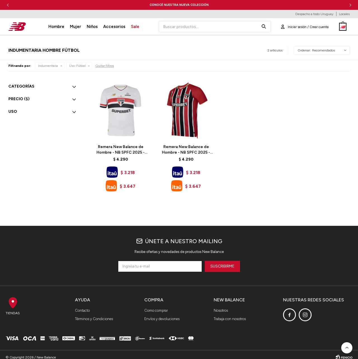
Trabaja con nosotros (230, 319)
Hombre (56, 26)
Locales (344, 14)
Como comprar (156, 310)
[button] (350, 5)
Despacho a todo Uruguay (314, 14)
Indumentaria (48, 66)
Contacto (82, 310)
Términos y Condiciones (94, 319)
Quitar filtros (104, 66)
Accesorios (114, 26)
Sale (135, 26)
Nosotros (221, 310)
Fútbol (77, 66)
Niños (92, 26)
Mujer (75, 26)
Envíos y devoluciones (162, 319)
